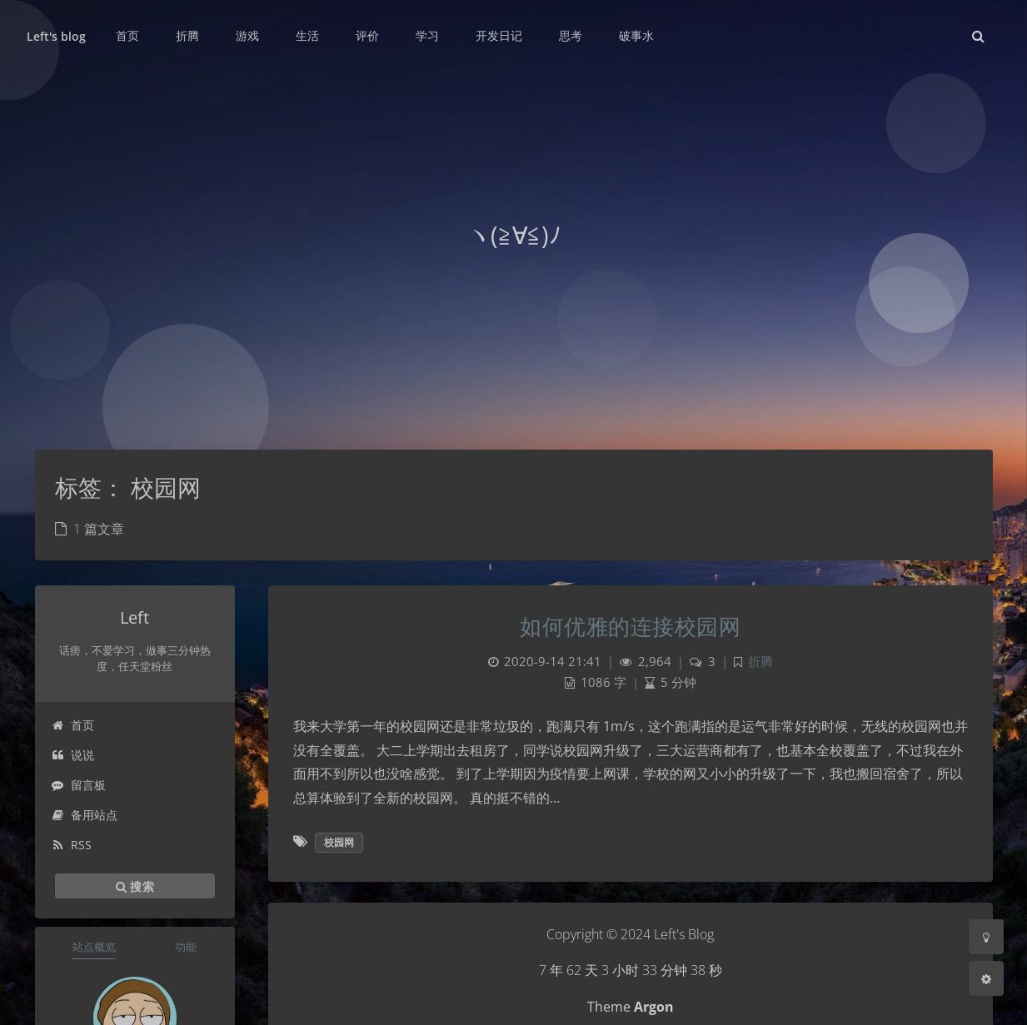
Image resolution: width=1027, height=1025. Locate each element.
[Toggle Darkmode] (986, 936)
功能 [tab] (186, 946)
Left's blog (57, 36)
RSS (72, 845)
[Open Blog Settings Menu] (986, 978)
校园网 (339, 842)
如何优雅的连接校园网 (630, 626)
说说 (73, 755)
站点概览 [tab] (94, 946)
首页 (73, 725)
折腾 (760, 661)
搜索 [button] (135, 885)
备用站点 (84, 815)
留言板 (79, 785)
